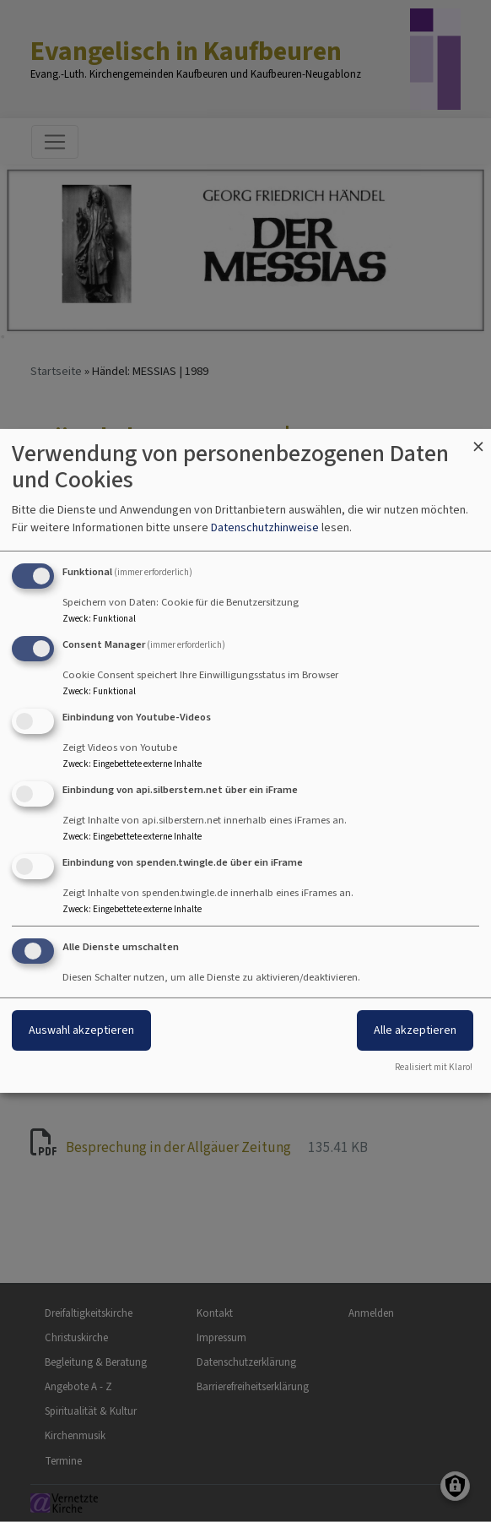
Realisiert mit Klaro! (433, 1067)
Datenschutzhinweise (265, 527)
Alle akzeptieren (415, 1030)
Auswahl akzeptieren (81, 1030)
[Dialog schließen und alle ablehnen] (478, 439)
